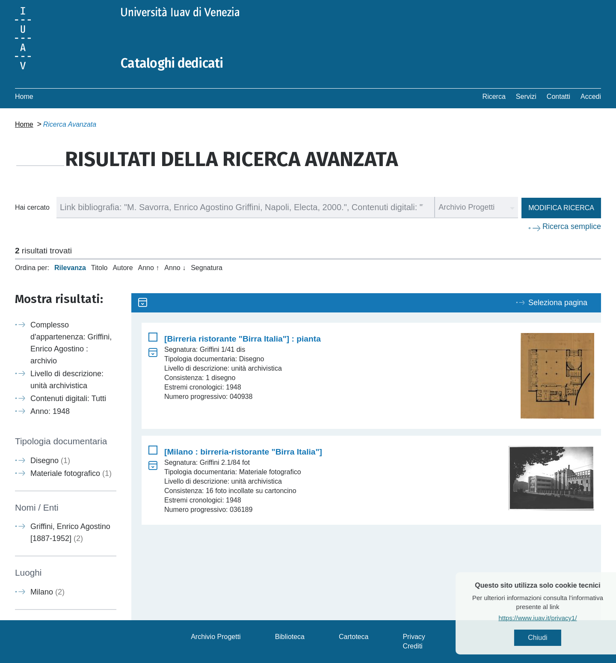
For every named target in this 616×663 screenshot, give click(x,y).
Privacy (414, 636)
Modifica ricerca (561, 207)
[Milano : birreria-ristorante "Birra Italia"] (243, 451)
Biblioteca (290, 636)
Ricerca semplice (571, 226)
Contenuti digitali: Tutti (68, 398)
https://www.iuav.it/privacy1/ (554, 617)
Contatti (558, 96)
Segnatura (206, 267)
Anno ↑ (149, 267)
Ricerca (494, 96)
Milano (47, 592)
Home (24, 96)
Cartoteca (353, 636)
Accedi (590, 96)
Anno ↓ (175, 267)
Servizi (526, 96)
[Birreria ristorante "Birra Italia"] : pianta (242, 338)
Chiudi (554, 637)
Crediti (412, 646)
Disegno (50, 460)
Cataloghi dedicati (172, 63)
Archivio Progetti (216, 636)
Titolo (99, 267)
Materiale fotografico (71, 473)
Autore (123, 267)
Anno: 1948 (50, 411)
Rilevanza (70, 267)
